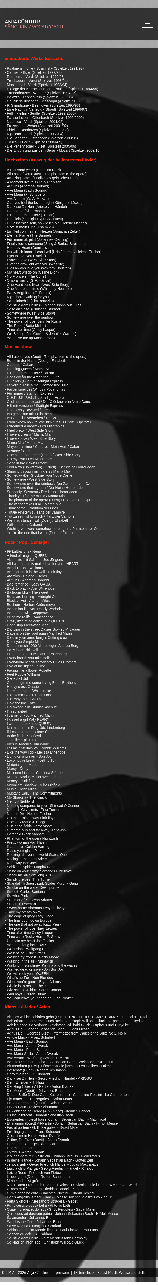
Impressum (60, 1272)
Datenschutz (84, 1272)
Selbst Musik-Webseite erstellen (123, 1272)
